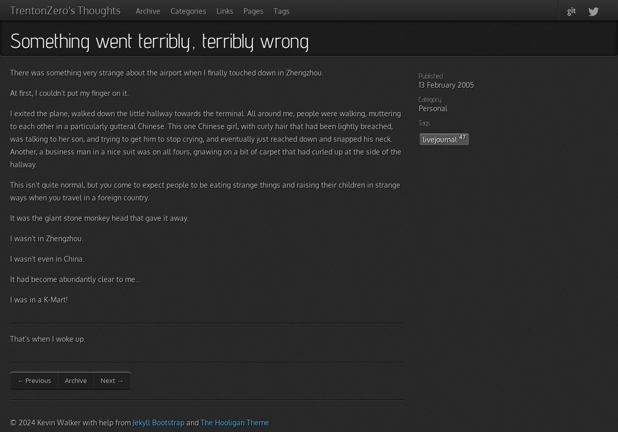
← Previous (34, 380)
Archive (148, 11)
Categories (188, 11)
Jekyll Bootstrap (158, 422)
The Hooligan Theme (235, 422)
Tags (282, 11)
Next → (112, 380)
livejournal (444, 139)
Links (225, 11)
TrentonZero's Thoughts (65, 10)
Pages (254, 11)
